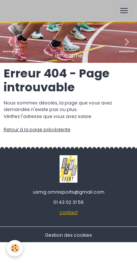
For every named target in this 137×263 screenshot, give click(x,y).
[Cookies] (15, 248)
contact (69, 212)
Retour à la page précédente (37, 129)
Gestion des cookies (68, 235)
